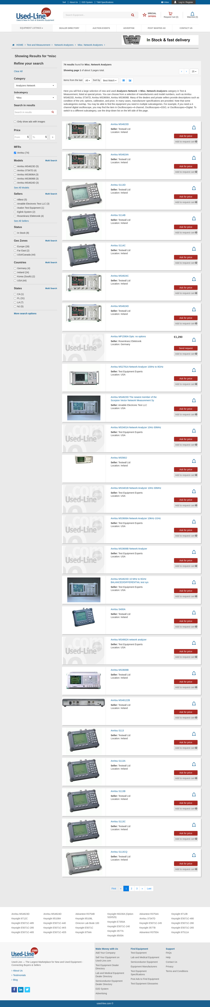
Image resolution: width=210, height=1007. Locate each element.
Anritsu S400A (118, 609)
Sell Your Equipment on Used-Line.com (108, 959)
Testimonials (18, 975)
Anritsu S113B (118, 791)
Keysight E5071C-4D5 (54, 932)
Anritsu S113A (118, 761)
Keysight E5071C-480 (182, 918)
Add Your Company (106, 952)
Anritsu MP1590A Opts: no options (128, 336)
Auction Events (101, 28)
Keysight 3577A (115, 931)
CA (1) (19, 294)
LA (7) (18, 302)
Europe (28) (21, 246)
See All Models (21, 187)
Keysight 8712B (179, 914)
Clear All (18, 71)
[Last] (149, 888)
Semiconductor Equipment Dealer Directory (109, 983)
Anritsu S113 (117, 730)
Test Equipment (139, 952)
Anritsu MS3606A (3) (26, 174)
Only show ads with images (29, 121)
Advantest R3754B (85, 914)
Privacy (169, 966)
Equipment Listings (31, 28)
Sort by (96, 80)
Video (165, 2)
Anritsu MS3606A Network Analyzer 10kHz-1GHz (136, 518)
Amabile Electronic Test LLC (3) (31, 203)
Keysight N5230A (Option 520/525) (120, 916)
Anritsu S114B (118, 215)
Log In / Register (186, 2)
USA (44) (20, 280)
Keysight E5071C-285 (22, 927)
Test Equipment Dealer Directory (107, 967)
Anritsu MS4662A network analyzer (129, 639)
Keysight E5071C (84, 927)
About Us (17, 970)
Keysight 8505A (115, 935)
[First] (113, 888)
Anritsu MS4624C (120, 275)
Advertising (101, 993)
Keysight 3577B (147, 927)
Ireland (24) (21, 272)
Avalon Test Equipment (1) (29, 207)
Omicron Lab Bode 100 (87, 923)
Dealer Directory (69, 28)
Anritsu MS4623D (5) (26, 166)
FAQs (169, 952)
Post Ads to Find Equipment (145, 979)
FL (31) (19, 298)
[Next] (142, 888)
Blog (14, 979)
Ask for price (185, 136)
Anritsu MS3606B (120, 670)
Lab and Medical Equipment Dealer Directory (110, 975)
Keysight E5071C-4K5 (54, 927)
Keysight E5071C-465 (22, 932)
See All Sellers (21, 221)
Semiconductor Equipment (144, 962)
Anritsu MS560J (119, 457)
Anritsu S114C (118, 245)
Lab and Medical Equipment (145, 957)
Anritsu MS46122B (120, 700)
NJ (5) (18, 306)
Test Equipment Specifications (139, 973)
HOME (21, 45)
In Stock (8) (21, 233)
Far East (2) (21, 250)
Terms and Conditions (177, 971)
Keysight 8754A (83, 932)
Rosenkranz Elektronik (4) (29, 216)
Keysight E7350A (116, 921)
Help (168, 957)
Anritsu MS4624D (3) (26, 182)
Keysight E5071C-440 (54, 923)
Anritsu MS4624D (120, 306)
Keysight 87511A (180, 932)
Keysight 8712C (19, 918)
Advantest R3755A (149, 932)
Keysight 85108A (52, 918)
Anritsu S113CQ (119, 852)
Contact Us (186, 28)
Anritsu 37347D (147, 918)
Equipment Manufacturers (144, 966)
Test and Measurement (40, 45)
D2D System (102, 988)
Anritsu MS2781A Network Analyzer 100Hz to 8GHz (137, 366)
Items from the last (73, 80)
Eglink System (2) (24, 212)
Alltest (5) (20, 199)
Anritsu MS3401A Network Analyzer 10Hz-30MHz (136, 427)
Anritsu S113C (118, 821)
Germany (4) (22, 268)
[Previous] (121, 888)
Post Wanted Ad (157, 28)
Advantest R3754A (149, 914)
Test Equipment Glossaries (144, 983)
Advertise (129, 28)
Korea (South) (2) (24, 276)
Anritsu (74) (21, 152)
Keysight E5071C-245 (150, 923)
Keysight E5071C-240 (118, 926)
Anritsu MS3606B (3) (26, 178)
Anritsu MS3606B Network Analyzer (129, 548)
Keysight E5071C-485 (22, 923)
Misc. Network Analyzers (91, 45)
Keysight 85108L (84, 918)
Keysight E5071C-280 (182, 923)
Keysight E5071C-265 (182, 927)
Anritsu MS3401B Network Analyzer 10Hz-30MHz (136, 488)
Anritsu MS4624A (120, 154)
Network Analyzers (65, 45)
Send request (186, 348)
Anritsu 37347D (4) (25, 170)
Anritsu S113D (118, 185)
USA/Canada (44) (24, 254)
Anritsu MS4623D (120, 124)
